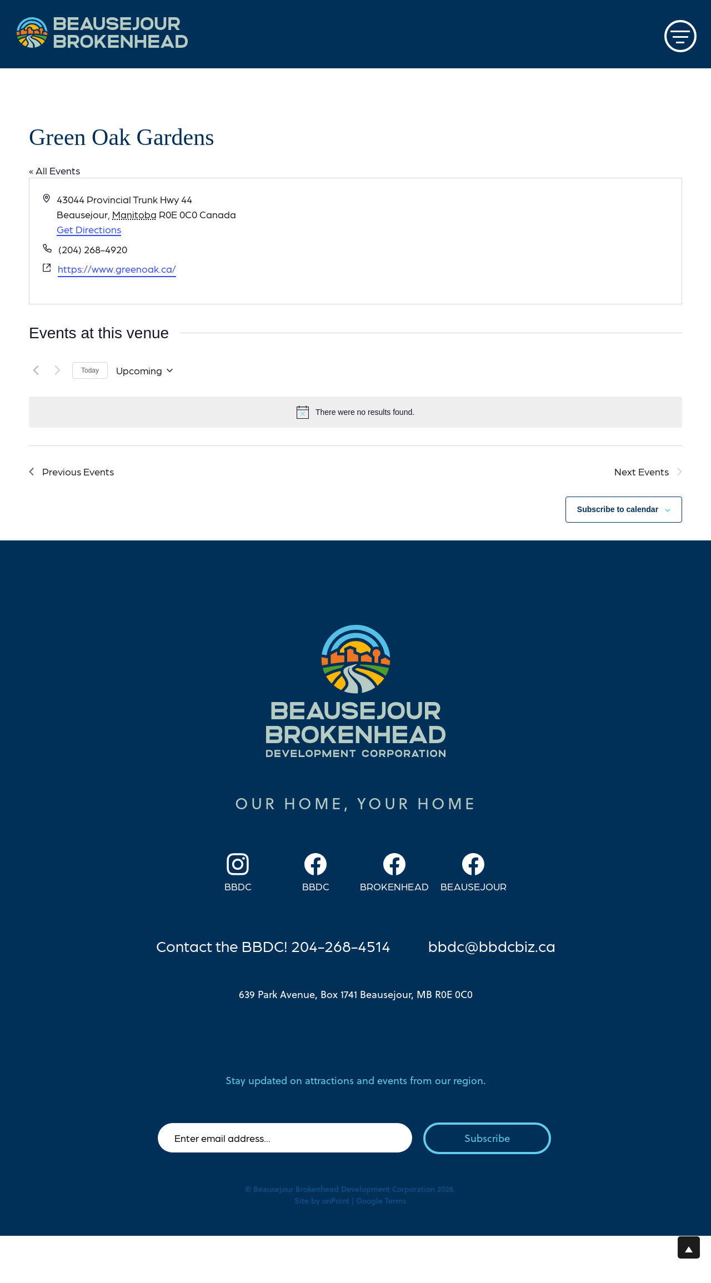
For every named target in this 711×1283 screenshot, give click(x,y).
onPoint (335, 1200)
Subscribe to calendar (617, 509)
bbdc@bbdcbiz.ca (491, 945)
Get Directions (89, 229)
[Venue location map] (517, 241)
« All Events (54, 170)
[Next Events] (57, 370)
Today (90, 370)
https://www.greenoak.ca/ (117, 268)
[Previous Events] (35, 370)
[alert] (355, 412)
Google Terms (381, 1200)
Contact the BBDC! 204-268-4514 (273, 945)
